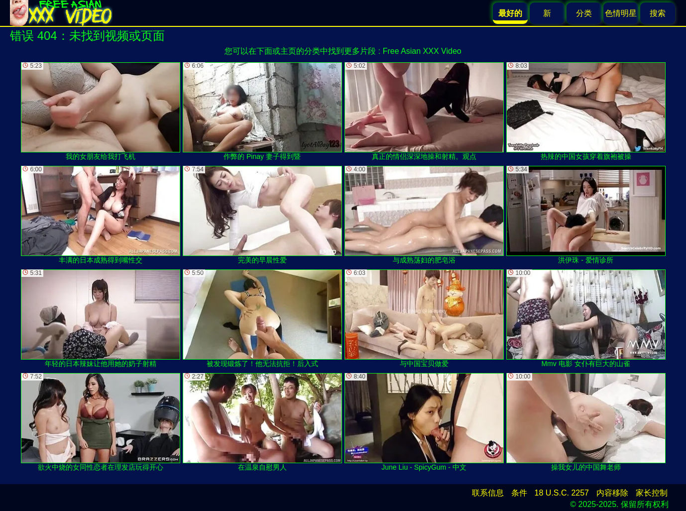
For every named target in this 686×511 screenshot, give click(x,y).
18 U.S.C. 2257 (562, 493)
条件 (519, 493)
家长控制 (652, 493)
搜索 (658, 13)
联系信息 (488, 493)
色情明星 (621, 13)
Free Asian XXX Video (422, 51)
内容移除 (612, 493)
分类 (584, 13)
